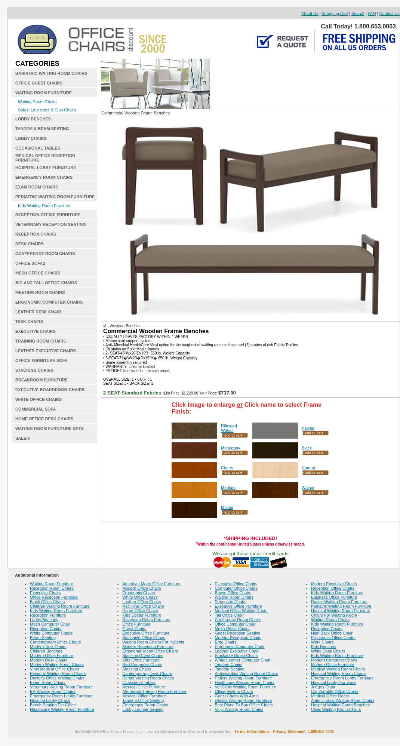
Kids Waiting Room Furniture (44, 205)
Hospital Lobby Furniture (333, 682)
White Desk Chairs (328, 651)
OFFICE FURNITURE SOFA (41, 360)
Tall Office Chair (229, 615)
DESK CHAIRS (29, 244)
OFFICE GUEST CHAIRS (39, 83)
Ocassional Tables (139, 682)
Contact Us (389, 13)
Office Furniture (136, 624)
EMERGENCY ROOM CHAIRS (44, 177)
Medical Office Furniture (144, 696)
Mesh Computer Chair (50, 624)
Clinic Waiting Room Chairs (336, 709)
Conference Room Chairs (238, 619)
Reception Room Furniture (146, 619)
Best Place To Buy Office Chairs (244, 705)
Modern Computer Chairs (334, 660)
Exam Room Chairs (47, 682)
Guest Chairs (134, 628)
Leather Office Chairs (141, 601)
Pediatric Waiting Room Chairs (58, 673)
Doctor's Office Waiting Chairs (57, 678)
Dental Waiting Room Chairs (148, 678)
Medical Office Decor (330, 696)
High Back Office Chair (332, 633)
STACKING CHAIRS (34, 370)
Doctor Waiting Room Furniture (339, 601)
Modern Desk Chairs (48, 660)
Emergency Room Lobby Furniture (61, 696)
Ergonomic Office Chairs (333, 637)
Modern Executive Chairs (334, 583)
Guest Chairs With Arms (236, 696)
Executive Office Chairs (236, 583)
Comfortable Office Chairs (334, 691)
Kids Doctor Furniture (141, 615)
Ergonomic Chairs (138, 592)
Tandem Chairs (228, 664)
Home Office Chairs (140, 610)
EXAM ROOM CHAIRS (36, 187)
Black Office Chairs (47, 601)
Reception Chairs (45, 628)
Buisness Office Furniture (334, 597)
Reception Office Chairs (332, 588)
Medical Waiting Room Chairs (338, 669)
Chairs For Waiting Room (334, 615)
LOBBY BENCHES (33, 119)
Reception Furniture (48, 615)
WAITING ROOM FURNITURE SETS (49, 428)
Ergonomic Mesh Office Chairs (150, 651)
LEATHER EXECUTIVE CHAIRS (45, 351)
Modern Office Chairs (141, 588)
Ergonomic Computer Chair (239, 646)
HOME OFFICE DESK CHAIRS (44, 419)
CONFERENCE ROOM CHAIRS (45, 253)
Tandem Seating (229, 669)
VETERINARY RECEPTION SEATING (50, 224)
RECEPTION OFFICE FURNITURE (47, 214)
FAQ (372, 13)
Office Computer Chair (235, 624)
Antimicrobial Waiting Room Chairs (246, 673)
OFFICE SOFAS (30, 263)
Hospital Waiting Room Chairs (338, 673)
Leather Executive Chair (236, 651)
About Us (309, 13)
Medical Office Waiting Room (241, 610)
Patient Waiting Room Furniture (243, 678)
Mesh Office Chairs (232, 628)
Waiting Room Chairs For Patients (153, 642)
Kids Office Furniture (141, 660)
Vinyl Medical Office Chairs (54, 669)
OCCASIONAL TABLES (37, 148)
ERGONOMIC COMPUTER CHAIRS (49, 302)
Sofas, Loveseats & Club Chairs (47, 110)
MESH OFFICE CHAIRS (37, 273)
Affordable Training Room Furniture (154, 691)
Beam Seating (43, 637)
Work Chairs (322, 642)
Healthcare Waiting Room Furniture (62, 709)
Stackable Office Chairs (143, 637)
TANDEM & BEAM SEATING (42, 128)
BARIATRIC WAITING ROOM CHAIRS (51, 73)
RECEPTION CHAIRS (35, 234)
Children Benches (46, 651)
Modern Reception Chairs (238, 637)
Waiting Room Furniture (51, 583)
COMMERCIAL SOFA (35, 409)
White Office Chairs (140, 597)
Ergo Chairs (225, 642)
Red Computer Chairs (142, 664)
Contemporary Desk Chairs (147, 673)
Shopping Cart (334, 13)
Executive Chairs (45, 592)
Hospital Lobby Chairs (50, 700)
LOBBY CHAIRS (31, 138)
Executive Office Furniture (145, 633)
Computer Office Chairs (236, 588)
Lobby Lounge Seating (142, 709)
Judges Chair (323, 687)
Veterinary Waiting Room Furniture (61, 687)
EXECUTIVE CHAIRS (35, 331)
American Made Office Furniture (151, 583)
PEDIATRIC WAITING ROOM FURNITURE (55, 196)
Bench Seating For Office (53, 705)
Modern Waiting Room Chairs (57, 664)
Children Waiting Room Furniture (60, 606)
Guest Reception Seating (237, 633)
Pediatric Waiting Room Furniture (341, 606)
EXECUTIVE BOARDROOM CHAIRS (49, 389)
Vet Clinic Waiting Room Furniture (245, 687)
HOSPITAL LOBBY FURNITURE (45, 167)
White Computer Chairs (51, 633)
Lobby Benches (44, 619)
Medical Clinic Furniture (143, 687)
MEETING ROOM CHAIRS (40, 292)
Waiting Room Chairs (37, 101)
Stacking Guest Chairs (142, 655)
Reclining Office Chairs (143, 606)
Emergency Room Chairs (145, 705)
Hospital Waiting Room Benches (340, 705)
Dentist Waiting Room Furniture (243, 700)
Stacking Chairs (136, 669)
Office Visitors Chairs (234, 691)
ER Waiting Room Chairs (53, 691)
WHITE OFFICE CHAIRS (38, 399)
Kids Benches (323, 646)
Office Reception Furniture (54, 597)
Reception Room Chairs (52, 588)
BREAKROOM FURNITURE (41, 380)
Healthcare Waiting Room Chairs (244, 682)
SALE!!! (22, 438)
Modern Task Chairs (48, 646)
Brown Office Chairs (233, 592)
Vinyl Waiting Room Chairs (239, 709)
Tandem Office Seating (143, 700)
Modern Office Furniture (51, 655)
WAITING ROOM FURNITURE (43, 92)
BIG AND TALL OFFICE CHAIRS (46, 282)
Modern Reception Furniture (147, 646)
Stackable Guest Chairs (236, 655)
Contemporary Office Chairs (55, 642)
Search (357, 13)
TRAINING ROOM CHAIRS (40, 341)
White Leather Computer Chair (242, 660)
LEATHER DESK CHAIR (38, 312)
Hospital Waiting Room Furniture (340, 610)
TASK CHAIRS (29, 321)
